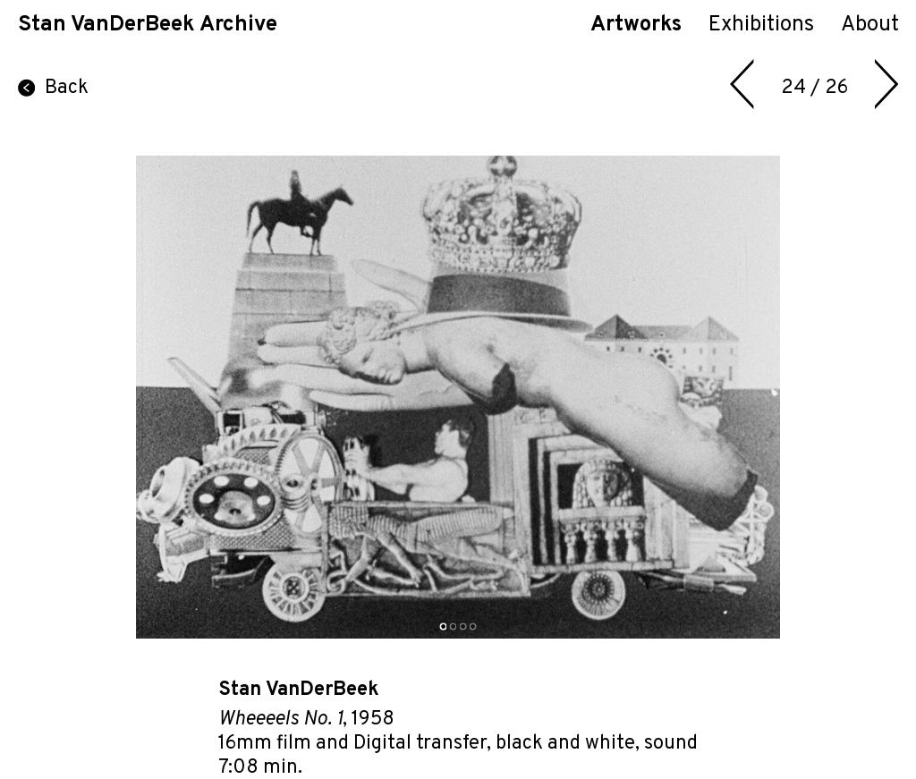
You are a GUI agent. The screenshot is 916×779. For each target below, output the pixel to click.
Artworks (636, 25)
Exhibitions (761, 25)
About (870, 25)
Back (53, 88)
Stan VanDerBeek (298, 690)
